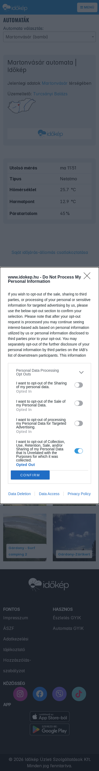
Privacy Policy (79, 494)
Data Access (49, 494)
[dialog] (49, 385)
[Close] (89, 277)
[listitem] (49, 372)
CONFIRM (30, 475)
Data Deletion (19, 494)
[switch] (78, 385)
